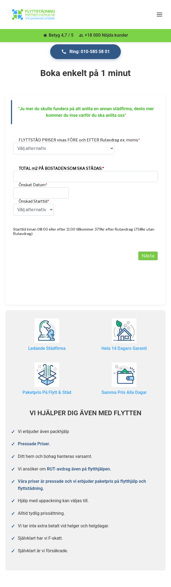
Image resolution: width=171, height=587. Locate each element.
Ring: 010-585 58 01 (85, 51)
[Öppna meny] (159, 14)
